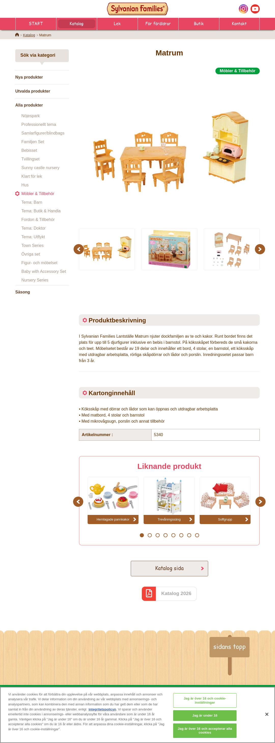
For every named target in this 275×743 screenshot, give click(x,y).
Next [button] (260, 249)
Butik (199, 23)
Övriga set (30, 254)
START (36, 23)
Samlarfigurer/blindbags (42, 133)
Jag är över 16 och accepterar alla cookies (205, 733)
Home (17, 34)
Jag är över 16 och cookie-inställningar (205, 703)
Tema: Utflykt (33, 237)
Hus (25, 185)
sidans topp (229, 646)
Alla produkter (29, 105)
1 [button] (141, 535)
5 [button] (173, 535)
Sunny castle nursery (40, 168)
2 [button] (149, 535)
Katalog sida (169, 568)
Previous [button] (79, 249)
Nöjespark (30, 116)
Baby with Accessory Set (43, 271)
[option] (169, 148)
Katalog (77, 23)
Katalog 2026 (176, 593)
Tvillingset (30, 159)
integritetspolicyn (102, 712)
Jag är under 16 (205, 718)
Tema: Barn (31, 202)
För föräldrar (158, 23)
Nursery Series (34, 280)
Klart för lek (31, 176)
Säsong (22, 292)
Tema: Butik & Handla (41, 211)
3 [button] (157, 535)
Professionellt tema (38, 124)
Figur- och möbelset (39, 263)
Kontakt (239, 23)
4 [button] (165, 535)
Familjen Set (32, 142)
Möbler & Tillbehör (37, 193)
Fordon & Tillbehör (38, 219)
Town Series (32, 245)
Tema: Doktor (33, 228)
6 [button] (181, 535)
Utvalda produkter (32, 91)
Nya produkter (29, 77)
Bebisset (29, 150)
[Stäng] (266, 716)
